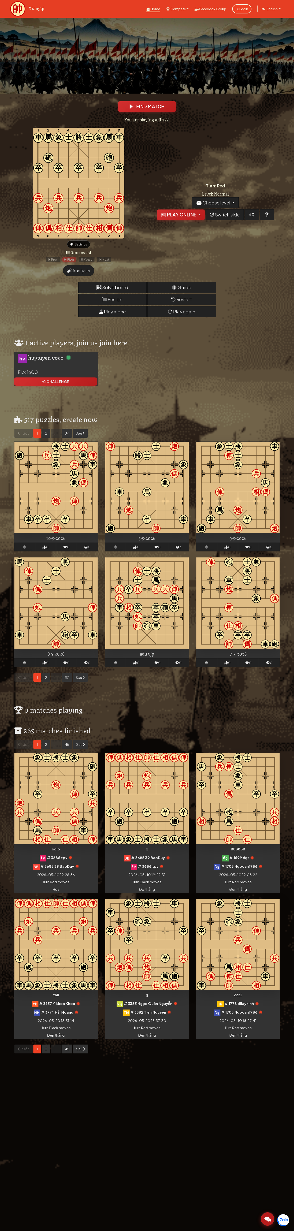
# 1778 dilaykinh (239, 1005)
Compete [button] (176, 9)
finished (77, 731)
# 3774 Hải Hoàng (57, 1013)
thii (56, 996)
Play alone (112, 313)
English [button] (270, 9)
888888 (238, 850)
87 (67, 434)
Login (242, 9)
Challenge (55, 383)
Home (153, 9)
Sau (80, 434)
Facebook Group (210, 9)
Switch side (225, 215)
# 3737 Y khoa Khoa (57, 1005)
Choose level (213, 203)
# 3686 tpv (57, 859)
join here (113, 343)
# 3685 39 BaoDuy (57, 868)
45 (67, 746)
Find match (147, 106)
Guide (181, 289)
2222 (238, 996)
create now (80, 420)
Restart (181, 301)
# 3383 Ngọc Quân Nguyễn (148, 1005)
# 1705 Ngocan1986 (239, 868)
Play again (181, 313)
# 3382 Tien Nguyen (148, 1013)
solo (56, 850)
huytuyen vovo (45, 359)
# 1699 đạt (239, 859)
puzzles (48, 420)
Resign (112, 301)
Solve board (112, 289)
